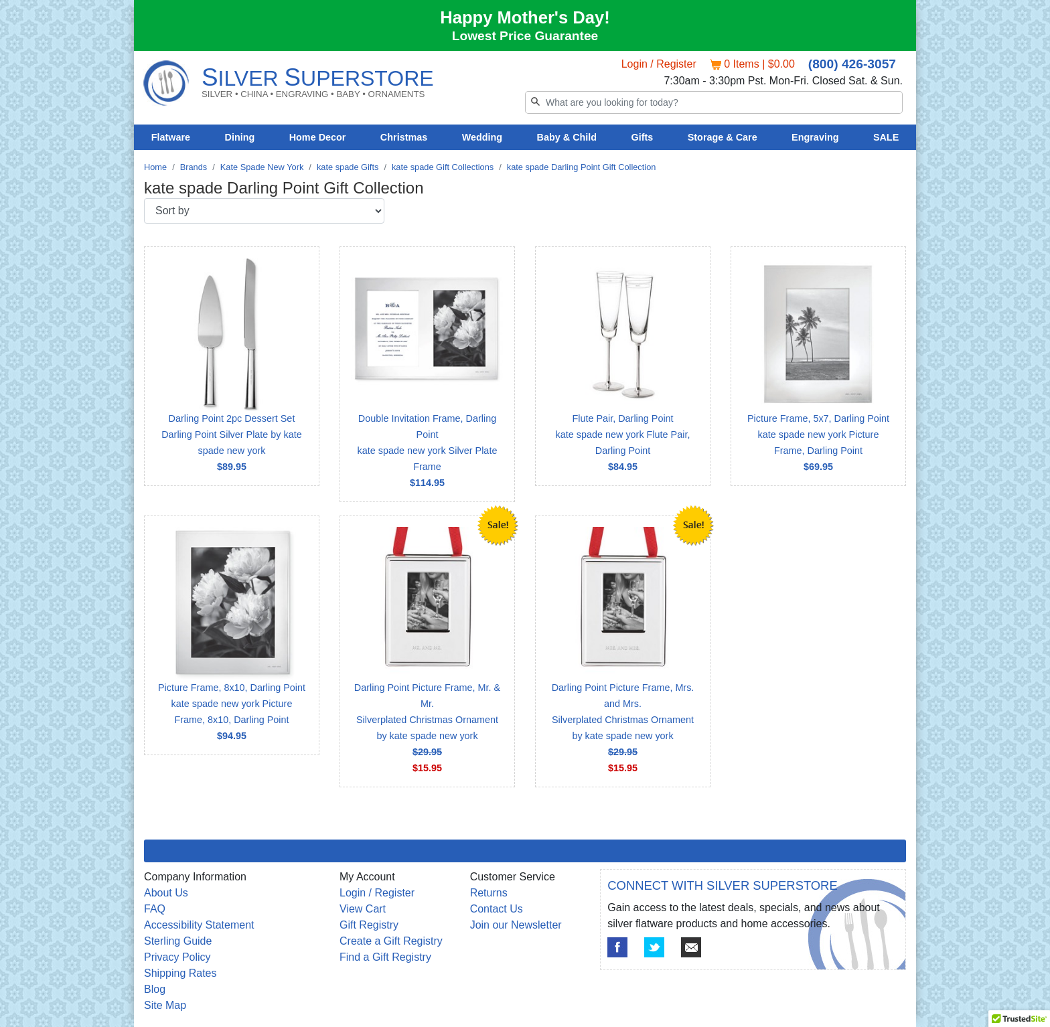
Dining (240, 137)
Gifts (642, 137)
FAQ (154, 909)
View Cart (363, 909)
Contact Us (496, 909)
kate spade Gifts (347, 167)
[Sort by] (264, 211)
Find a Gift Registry (385, 957)
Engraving (815, 137)
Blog (154, 989)
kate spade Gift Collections (443, 167)
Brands (194, 167)
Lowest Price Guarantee (525, 36)
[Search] (714, 102)
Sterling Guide (178, 941)
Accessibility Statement (199, 925)
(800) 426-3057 (852, 64)
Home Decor (317, 137)
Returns (489, 892)
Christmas (403, 137)
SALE (886, 137)
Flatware (170, 137)
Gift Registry (369, 925)
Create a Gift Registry (391, 941)
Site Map (165, 1005)
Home (155, 167)
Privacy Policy (177, 957)
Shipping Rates (180, 973)
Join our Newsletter (516, 925)
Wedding (482, 137)
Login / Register (658, 64)
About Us (166, 892)
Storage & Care (722, 137)
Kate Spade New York (262, 167)
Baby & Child (567, 137)
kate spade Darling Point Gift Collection (581, 167)
